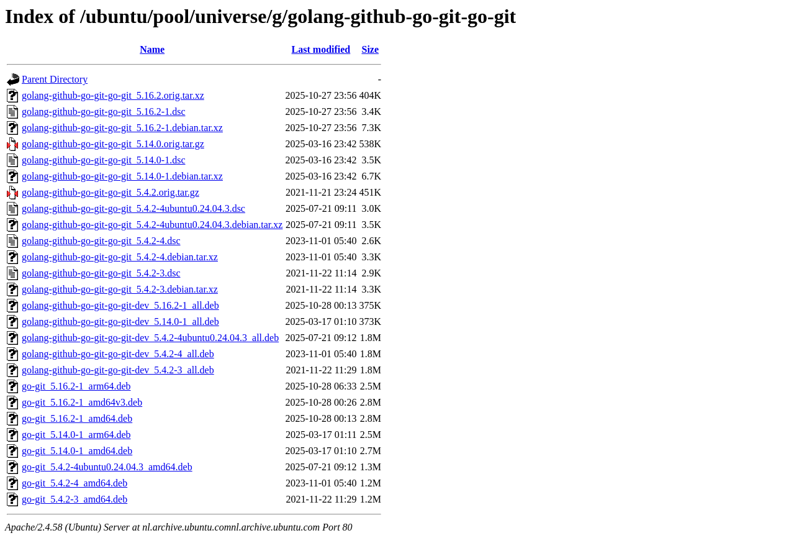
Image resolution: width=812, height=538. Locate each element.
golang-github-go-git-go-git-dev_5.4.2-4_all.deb (118, 354)
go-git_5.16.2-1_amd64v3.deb (82, 402)
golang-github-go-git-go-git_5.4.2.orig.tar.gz (110, 192)
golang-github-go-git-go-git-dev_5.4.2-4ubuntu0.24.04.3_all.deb (150, 337)
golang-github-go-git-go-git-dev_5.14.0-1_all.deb (120, 321)
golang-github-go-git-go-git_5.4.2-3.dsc (101, 273)
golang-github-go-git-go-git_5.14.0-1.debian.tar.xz (122, 176)
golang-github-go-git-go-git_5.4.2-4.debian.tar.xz (120, 257)
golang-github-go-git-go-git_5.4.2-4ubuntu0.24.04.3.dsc (133, 208)
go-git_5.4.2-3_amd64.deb (74, 499)
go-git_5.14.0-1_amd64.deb (77, 450)
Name (152, 49)
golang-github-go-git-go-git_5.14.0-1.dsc (104, 160)
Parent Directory (55, 79)
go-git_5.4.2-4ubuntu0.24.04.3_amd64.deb (107, 467)
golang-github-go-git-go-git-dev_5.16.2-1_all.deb (120, 305)
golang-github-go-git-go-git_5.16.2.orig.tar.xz (113, 95)
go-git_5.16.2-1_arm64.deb (76, 386)
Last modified (321, 49)
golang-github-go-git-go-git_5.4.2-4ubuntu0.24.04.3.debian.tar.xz (152, 224)
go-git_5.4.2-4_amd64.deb (74, 483)
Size (370, 49)
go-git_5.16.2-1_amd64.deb (77, 418)
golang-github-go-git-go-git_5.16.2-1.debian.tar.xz (122, 127)
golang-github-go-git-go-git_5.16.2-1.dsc (104, 111)
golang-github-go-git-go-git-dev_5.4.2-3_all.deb (118, 370)
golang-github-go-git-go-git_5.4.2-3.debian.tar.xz (120, 289)
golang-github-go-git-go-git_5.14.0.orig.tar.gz (113, 144)
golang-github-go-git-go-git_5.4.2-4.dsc (101, 240)
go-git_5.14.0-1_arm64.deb (76, 434)
